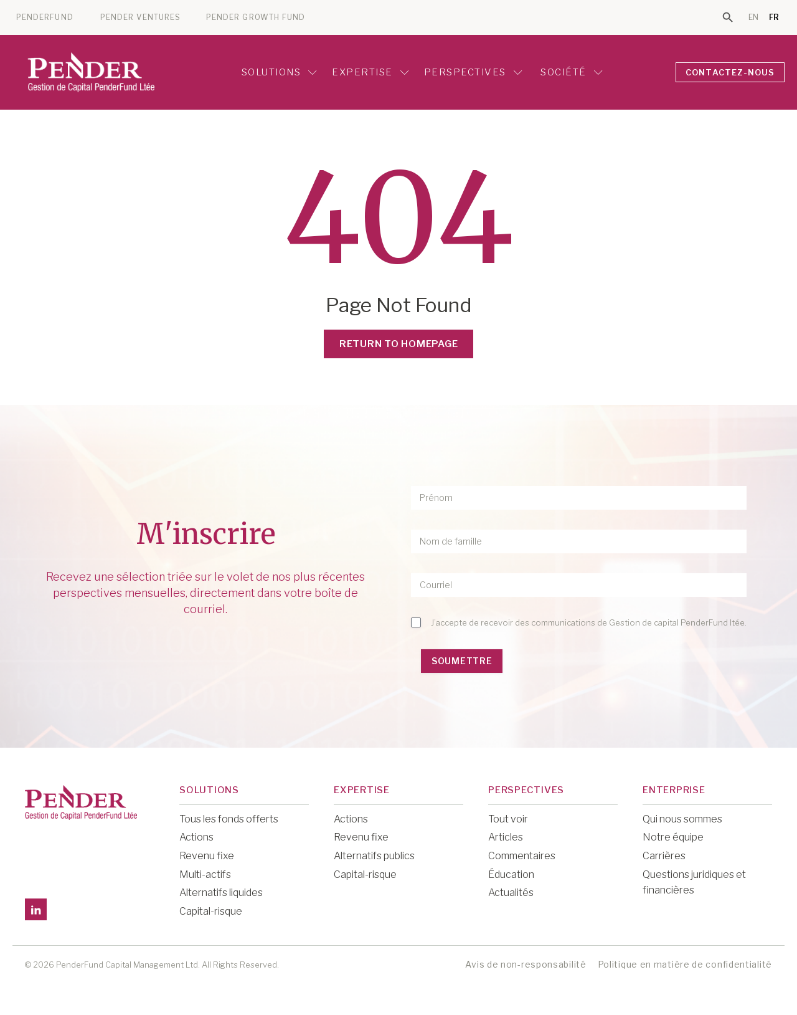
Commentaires (521, 856)
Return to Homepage (398, 344)
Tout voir (508, 819)
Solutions (280, 72)
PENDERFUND (44, 17)
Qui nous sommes (682, 819)
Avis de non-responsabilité (525, 964)
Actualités (511, 892)
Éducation (511, 874)
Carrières (664, 856)
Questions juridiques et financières (694, 883)
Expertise (370, 72)
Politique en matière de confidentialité (685, 964)
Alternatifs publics (374, 856)
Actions (196, 837)
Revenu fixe (206, 856)
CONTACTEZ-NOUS (730, 72)
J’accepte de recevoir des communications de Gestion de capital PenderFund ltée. (589, 622)
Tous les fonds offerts (228, 819)
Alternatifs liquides (221, 892)
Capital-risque (210, 911)
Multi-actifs (205, 874)
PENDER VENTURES (140, 17)
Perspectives (473, 72)
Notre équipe (673, 837)
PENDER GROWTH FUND (255, 17)
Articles (505, 837)
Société (570, 72)
